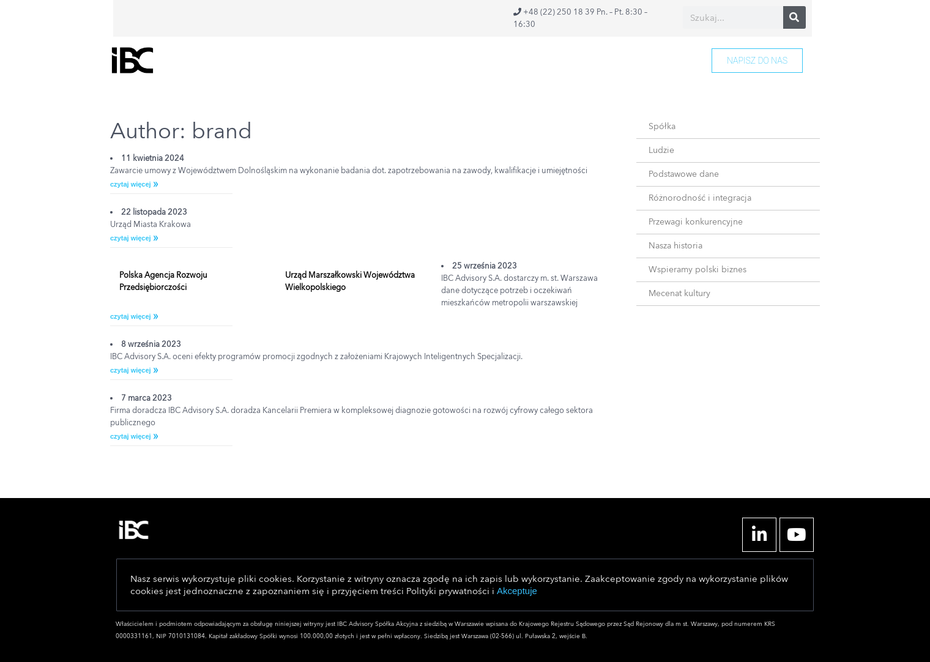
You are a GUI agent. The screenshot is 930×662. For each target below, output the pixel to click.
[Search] (794, 17)
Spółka (662, 126)
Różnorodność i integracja (700, 198)
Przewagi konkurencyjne (696, 222)
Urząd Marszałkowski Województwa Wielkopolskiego (350, 281)
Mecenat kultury (679, 293)
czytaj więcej (130, 184)
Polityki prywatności (447, 591)
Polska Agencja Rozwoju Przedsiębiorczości (163, 281)
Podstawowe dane (684, 174)
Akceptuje (517, 591)
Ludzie (661, 150)
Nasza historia (675, 245)
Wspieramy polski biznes (697, 269)
